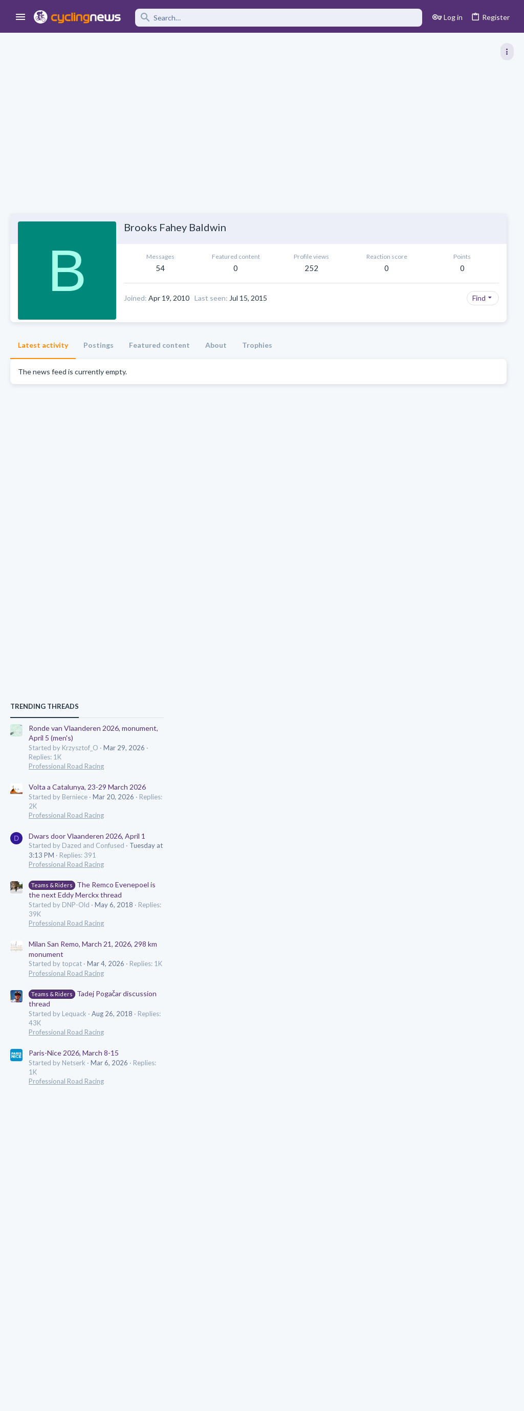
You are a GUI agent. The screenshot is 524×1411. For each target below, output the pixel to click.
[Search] (278, 18)
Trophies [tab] (257, 361)
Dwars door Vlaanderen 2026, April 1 (437, 655)
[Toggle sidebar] (507, 51)
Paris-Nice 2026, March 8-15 (424, 872)
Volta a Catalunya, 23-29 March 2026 (437, 606)
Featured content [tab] (159, 361)
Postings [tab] (98, 361)
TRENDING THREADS (394, 526)
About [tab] (216, 361)
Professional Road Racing (416, 585)
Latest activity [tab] (43, 361)
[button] (20, 17)
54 (159, 268)
